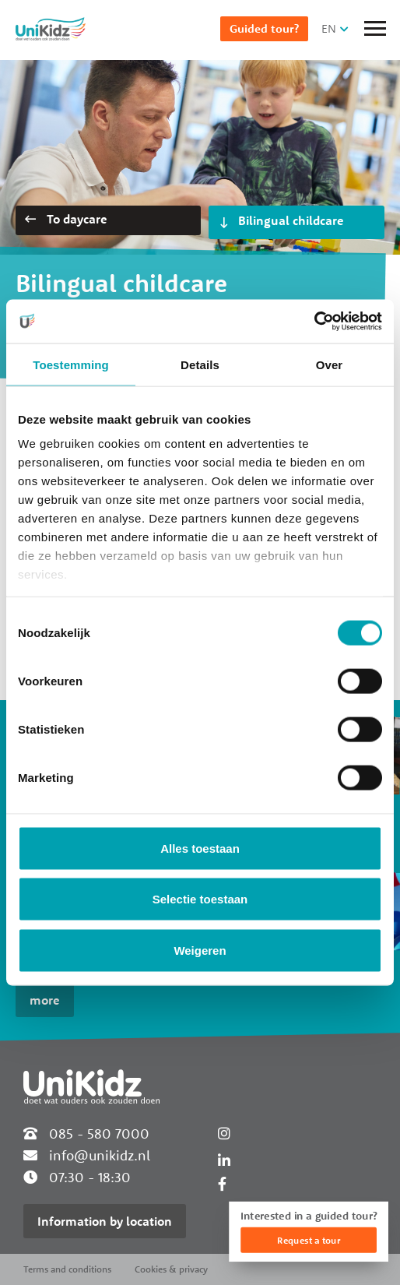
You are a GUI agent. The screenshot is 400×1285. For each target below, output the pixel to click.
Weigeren (200, 949)
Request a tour (308, 1240)
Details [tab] (200, 364)
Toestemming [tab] (71, 364)
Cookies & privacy (171, 1269)
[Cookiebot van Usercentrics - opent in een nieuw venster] (314, 322)
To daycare (66, 219)
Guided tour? (264, 28)
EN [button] (328, 28)
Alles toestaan (200, 847)
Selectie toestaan (200, 899)
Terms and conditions (67, 1269)
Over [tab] (329, 364)
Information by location (104, 1221)
